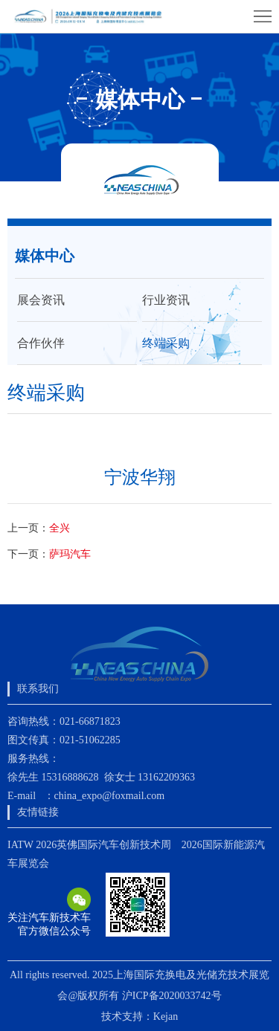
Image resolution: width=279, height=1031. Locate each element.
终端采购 (166, 343)
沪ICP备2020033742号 (172, 995)
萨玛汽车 (70, 554)
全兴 (59, 528)
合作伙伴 (41, 343)
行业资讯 (166, 300)
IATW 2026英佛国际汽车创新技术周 (89, 844)
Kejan (165, 1016)
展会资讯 (41, 300)
